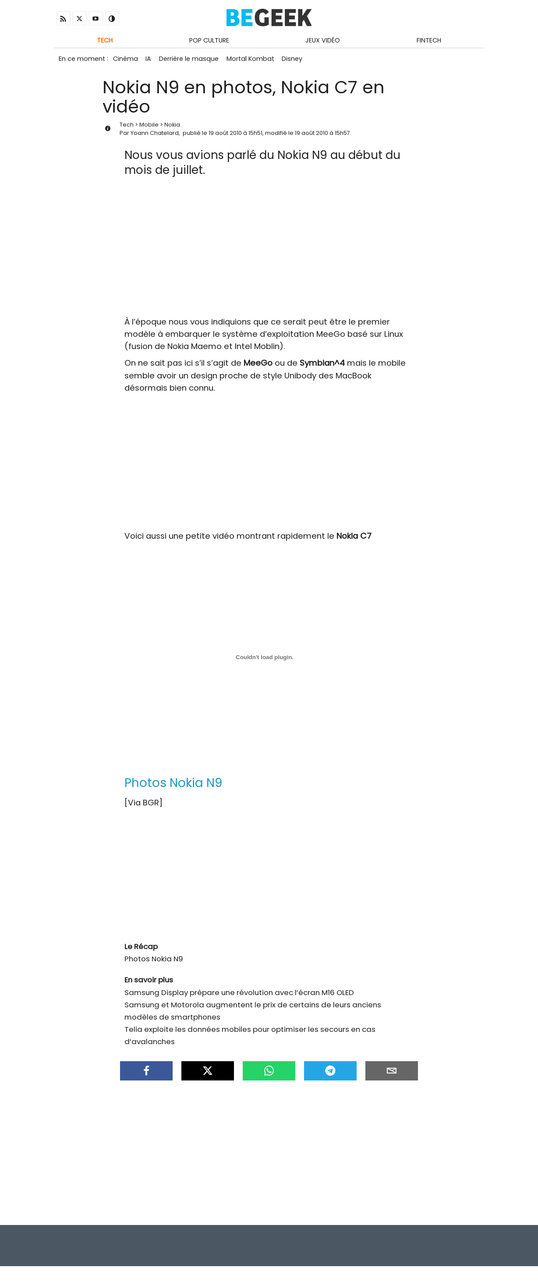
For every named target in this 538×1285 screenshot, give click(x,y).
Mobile (149, 127)
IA (150, 60)
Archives (435, 1262)
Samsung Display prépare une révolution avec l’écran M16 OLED (239, 995)
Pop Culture (209, 40)
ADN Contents (445, 1275)
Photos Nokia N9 (153, 962)
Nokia (172, 127)
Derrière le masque (192, 60)
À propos (466, 1250)
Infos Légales (380, 1250)
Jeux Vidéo (322, 40)
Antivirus (469, 1262)
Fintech (429, 40)
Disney (298, 60)
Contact (427, 1250)
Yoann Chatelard (155, 136)
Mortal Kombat (255, 60)
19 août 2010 (225, 136)
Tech (105, 40)
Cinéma (125, 60)
